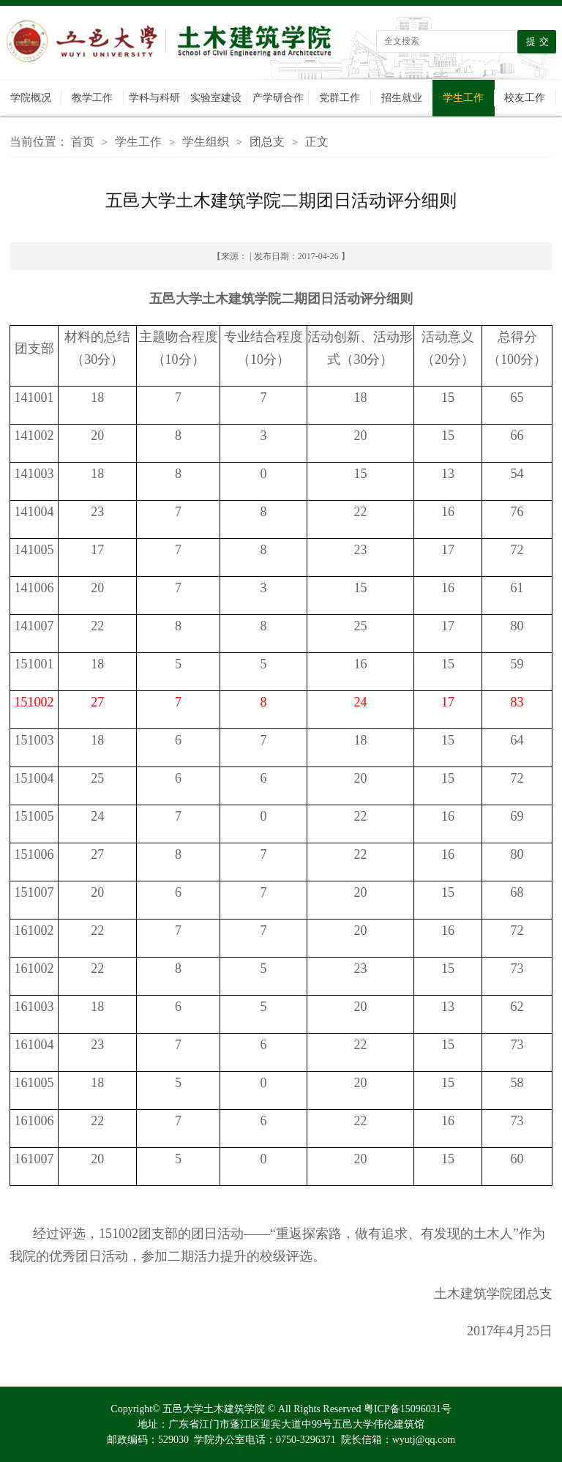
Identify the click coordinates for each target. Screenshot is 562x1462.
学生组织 (205, 141)
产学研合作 (278, 97)
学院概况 (30, 97)
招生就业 (401, 97)
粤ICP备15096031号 (408, 1408)
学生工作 (463, 97)
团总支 (267, 141)
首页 (82, 141)
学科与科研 (154, 97)
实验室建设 (215, 97)
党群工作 (339, 97)
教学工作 (92, 97)
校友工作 (524, 97)
